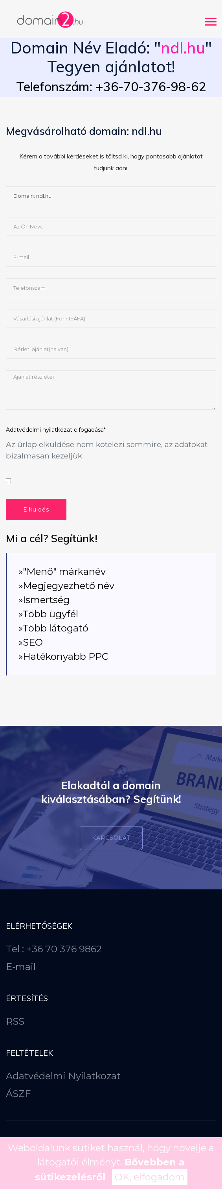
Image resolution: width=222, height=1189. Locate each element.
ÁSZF (18, 1093)
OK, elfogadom (150, 1177)
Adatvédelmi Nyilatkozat (63, 1076)
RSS (15, 1021)
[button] (210, 20)
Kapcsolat (111, 837)
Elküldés (36, 509)
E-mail (21, 966)
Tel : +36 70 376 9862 (54, 949)
